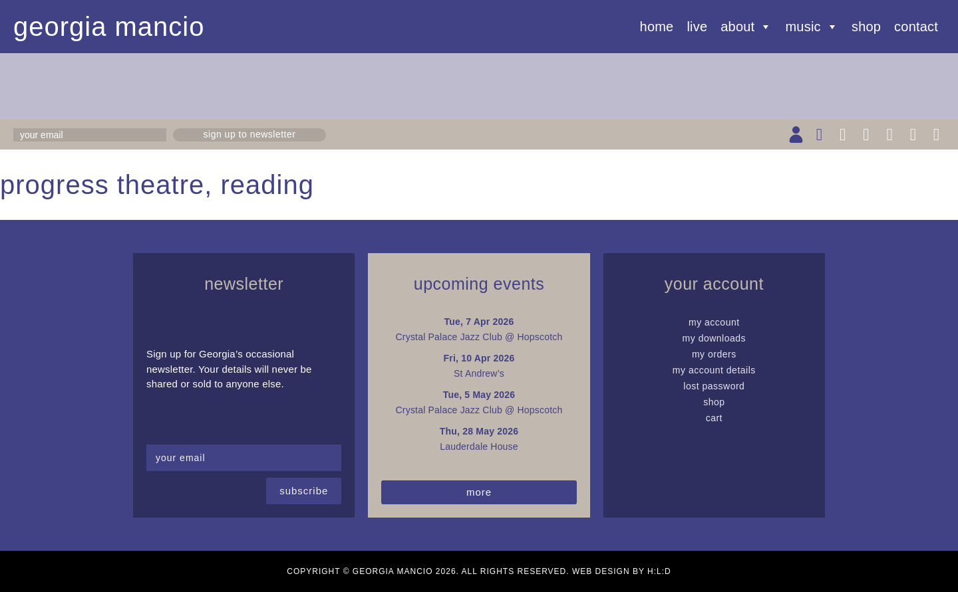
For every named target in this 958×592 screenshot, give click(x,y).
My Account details (714, 370)
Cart (714, 418)
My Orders (714, 354)
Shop (866, 26)
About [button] (746, 26)
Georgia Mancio (109, 26)
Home (657, 26)
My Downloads (714, 338)
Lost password (713, 386)
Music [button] (812, 26)
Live (697, 26)
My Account (714, 322)
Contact (916, 26)
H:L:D (659, 571)
